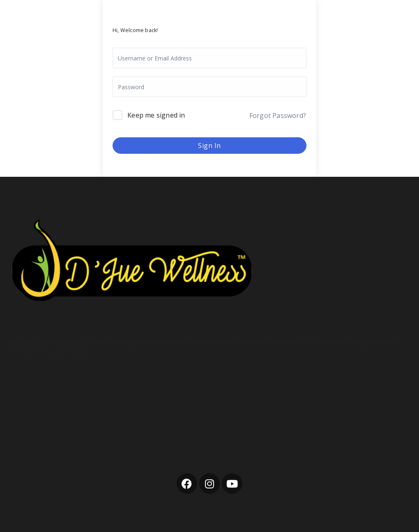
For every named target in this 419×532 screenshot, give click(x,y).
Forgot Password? (277, 115)
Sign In (209, 145)
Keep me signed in (156, 115)
